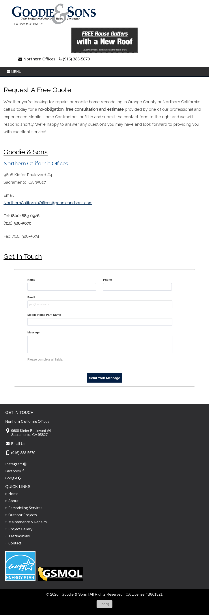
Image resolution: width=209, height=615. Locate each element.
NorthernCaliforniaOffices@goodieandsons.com (48, 202)
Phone (107, 279)
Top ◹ (104, 604)
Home (13, 493)
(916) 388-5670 (76, 59)
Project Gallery (20, 529)
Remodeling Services (25, 507)
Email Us (18, 444)
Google (13, 478)
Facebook (14, 471)
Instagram (15, 464)
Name (31, 279)
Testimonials (19, 536)
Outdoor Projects (22, 514)
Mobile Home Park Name (44, 314)
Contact (14, 543)
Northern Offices (39, 59)
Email (31, 297)
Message (33, 332)
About (13, 500)
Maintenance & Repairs (27, 522)
